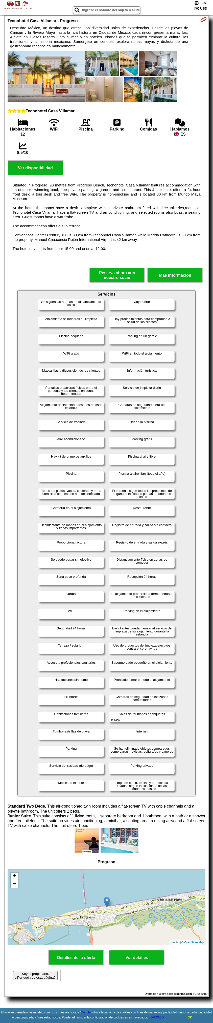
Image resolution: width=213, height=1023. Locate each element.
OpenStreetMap (194, 942)
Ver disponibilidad (35, 168)
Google (86, 1012)
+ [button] (14, 876)
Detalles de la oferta (76, 957)
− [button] (14, 884)
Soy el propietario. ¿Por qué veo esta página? (35, 975)
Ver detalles (137, 957)
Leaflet (175, 942)
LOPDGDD (156, 1017)
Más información (175, 275)
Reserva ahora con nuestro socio (117, 275)
